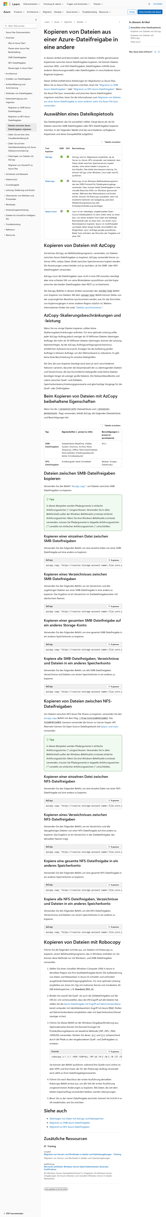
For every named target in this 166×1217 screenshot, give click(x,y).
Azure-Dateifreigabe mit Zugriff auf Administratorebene (92, 1003)
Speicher (68, 21)
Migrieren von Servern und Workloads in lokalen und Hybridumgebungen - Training (82, 1154)
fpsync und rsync (110, 726)
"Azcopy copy (78, 486)
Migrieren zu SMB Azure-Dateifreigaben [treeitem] (19, 109)
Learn (47, 21)
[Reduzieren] (36, 19)
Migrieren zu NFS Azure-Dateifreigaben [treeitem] (19, 118)
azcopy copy (50, 718)
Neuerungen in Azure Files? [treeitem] (20, 68)
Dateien (80, 21)
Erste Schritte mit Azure (150, 11)
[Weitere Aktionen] (119, 22)
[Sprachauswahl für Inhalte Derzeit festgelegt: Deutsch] (10, 1212)
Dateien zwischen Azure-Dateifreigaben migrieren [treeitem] (19, 127)
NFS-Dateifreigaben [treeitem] (17, 62)
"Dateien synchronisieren (88, 307)
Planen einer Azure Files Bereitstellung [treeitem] (18, 50)
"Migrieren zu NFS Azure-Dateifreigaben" (94, 89)
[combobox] (20, 26)
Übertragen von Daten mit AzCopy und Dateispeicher (77, 1118)
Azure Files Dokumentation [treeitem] (18, 32)
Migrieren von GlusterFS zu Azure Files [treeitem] (20, 167)
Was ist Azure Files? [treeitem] (17, 43)
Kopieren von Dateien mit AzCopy (146, 31)
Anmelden (157, 3)
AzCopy (48, 157)
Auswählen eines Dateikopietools (146, 27)
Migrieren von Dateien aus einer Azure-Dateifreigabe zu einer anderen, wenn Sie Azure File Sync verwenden (82, 101)
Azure (56, 21)
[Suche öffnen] (149, 4)
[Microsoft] (5, 4)
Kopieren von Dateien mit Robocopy (142, 36)
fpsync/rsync (51, 211)
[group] (83, 565)
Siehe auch (135, 41)
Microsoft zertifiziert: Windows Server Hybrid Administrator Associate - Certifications (77, 1168)
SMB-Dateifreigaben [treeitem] (17, 57)
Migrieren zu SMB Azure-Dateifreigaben (70, 1122)
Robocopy (50, 181)
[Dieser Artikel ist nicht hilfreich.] (159, 52)
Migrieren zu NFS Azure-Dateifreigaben (70, 1126)
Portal (132, 11)
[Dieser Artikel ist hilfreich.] (155, 52)
